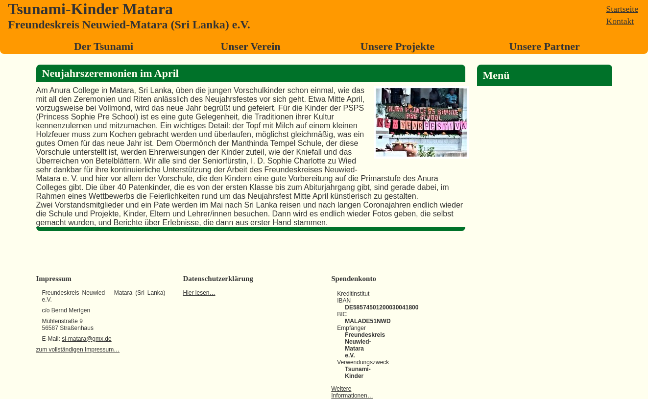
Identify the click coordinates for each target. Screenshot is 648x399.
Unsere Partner (544, 46)
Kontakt (620, 21)
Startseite (622, 9)
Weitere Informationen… (352, 392)
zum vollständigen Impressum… (78, 349)
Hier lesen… (199, 292)
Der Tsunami (103, 46)
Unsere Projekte (397, 46)
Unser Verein (250, 46)
